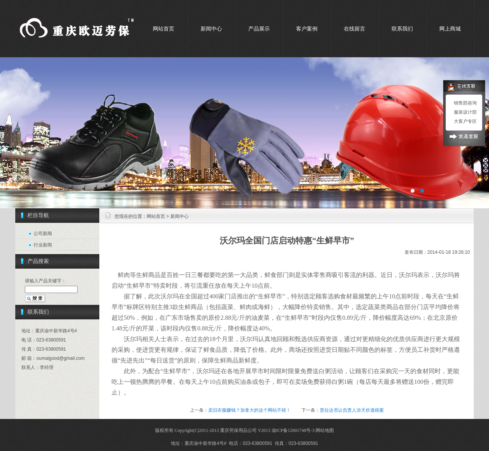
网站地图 (325, 430)
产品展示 (259, 29)
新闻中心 (211, 29)
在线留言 (354, 29)
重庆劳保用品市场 (244, 132)
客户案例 (306, 29)
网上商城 (450, 29)
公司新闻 (43, 233)
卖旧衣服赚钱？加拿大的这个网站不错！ (249, 410)
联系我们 (402, 29)
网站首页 (163, 29)
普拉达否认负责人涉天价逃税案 (352, 410)
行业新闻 (43, 245)
